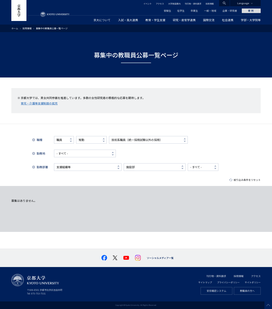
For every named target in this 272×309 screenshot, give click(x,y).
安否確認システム (216, 291)
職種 (39, 140)
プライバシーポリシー (228, 282)
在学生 (181, 10)
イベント (147, 3)
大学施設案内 (174, 3)
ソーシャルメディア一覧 (160, 258)
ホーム (14, 28)
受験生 (167, 10)
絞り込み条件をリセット (247, 180)
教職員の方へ (247, 291)
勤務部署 (42, 167)
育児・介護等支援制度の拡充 (39, 103)
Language (243, 3)
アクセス (160, 3)
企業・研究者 (229, 10)
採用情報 (210, 3)
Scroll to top (268, 305)
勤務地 (41, 153)
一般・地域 (210, 10)
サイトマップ (205, 282)
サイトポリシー (253, 282)
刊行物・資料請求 (193, 3)
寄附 (251, 10)
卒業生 (194, 10)
